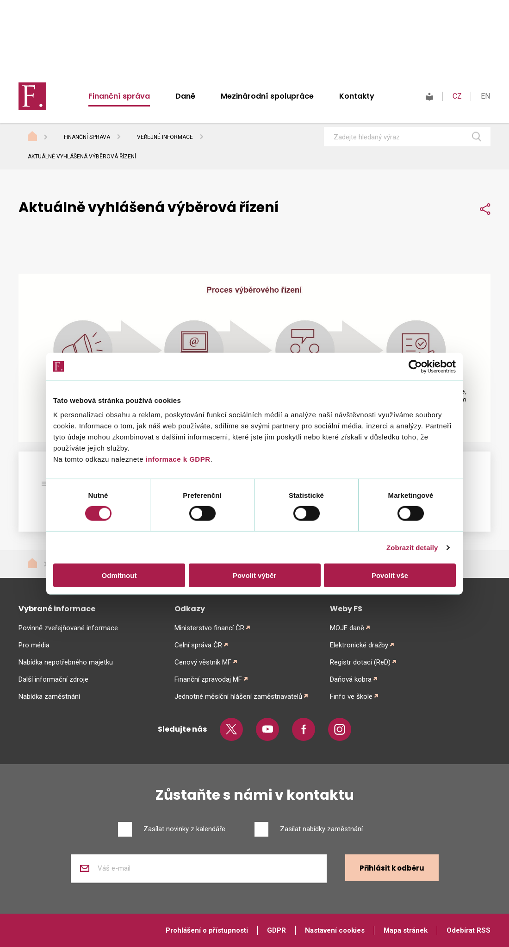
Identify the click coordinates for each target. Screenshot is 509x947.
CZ (457, 96)
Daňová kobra (351, 679)
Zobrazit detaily (412, 547)
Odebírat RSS (468, 930)
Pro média (34, 645)
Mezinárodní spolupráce (267, 96)
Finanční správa (119, 96)
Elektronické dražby (359, 645)
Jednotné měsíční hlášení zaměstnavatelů (238, 696)
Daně (185, 96)
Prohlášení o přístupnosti (207, 930)
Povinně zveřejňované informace (68, 628)
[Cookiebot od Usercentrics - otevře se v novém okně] (415, 366)
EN (485, 96)
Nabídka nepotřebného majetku (66, 662)
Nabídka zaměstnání (49, 696)
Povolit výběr (254, 575)
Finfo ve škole (351, 696)
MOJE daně (347, 628)
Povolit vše (390, 575)
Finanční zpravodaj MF (208, 679)
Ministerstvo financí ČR (209, 628)
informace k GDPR (176, 459)
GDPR (276, 930)
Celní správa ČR (198, 645)
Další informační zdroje (53, 679)
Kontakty (356, 96)
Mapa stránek (406, 930)
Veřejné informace (165, 137)
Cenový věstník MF (202, 662)
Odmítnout (119, 575)
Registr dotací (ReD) (360, 662)
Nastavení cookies (335, 930)
